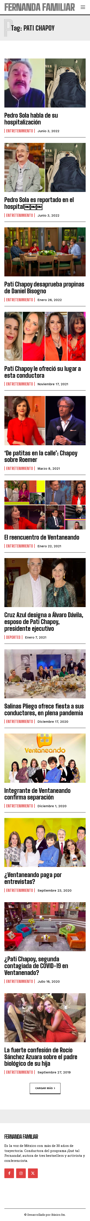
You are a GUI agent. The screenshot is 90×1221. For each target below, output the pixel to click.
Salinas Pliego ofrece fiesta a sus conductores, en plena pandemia (44, 709)
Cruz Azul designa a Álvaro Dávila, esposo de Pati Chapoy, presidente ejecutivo (43, 621)
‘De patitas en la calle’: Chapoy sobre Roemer (40, 456)
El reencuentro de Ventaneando (41, 537)
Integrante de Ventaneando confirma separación (37, 794)
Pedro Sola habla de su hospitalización (31, 118)
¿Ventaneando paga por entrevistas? (32, 878)
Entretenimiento (19, 131)
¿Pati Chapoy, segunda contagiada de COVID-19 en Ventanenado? (36, 965)
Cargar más (45, 1088)
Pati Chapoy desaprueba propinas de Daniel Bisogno (44, 287)
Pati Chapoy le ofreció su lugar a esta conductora (42, 372)
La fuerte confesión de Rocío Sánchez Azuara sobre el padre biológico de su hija (40, 1056)
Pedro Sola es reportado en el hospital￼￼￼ (39, 203)
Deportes (13, 637)
